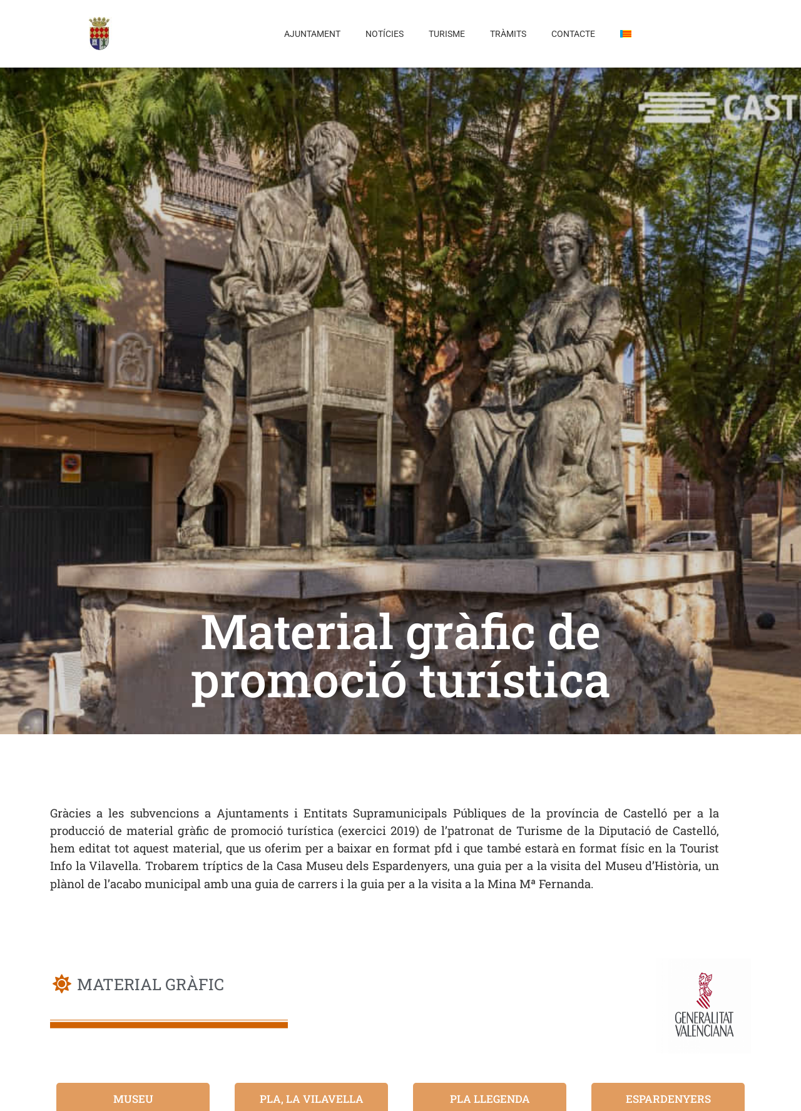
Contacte (573, 34)
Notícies (384, 34)
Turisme (447, 34)
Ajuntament (312, 34)
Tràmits (508, 34)
